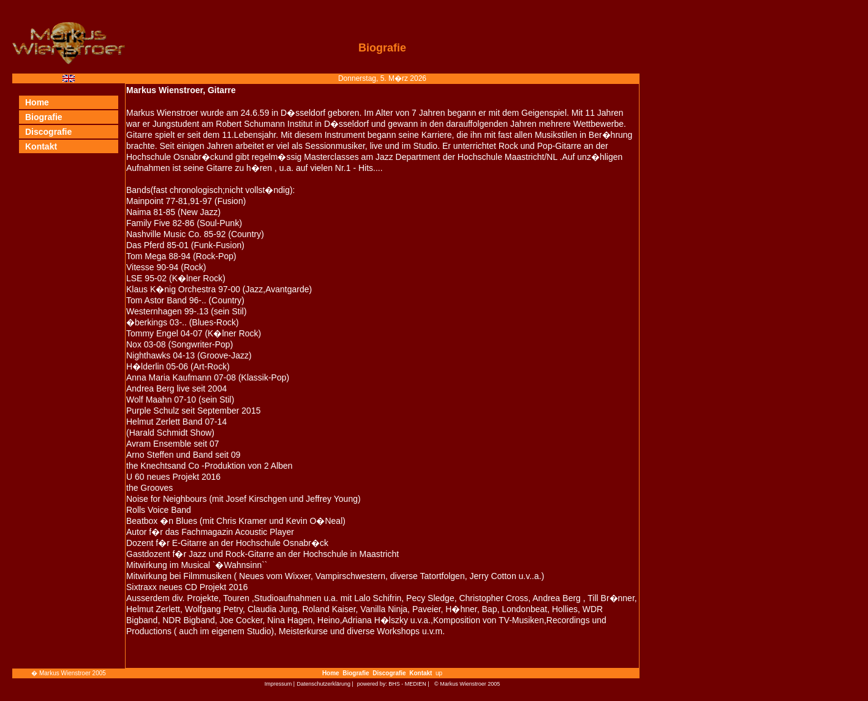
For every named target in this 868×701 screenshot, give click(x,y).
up (439, 673)
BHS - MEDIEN (407, 684)
